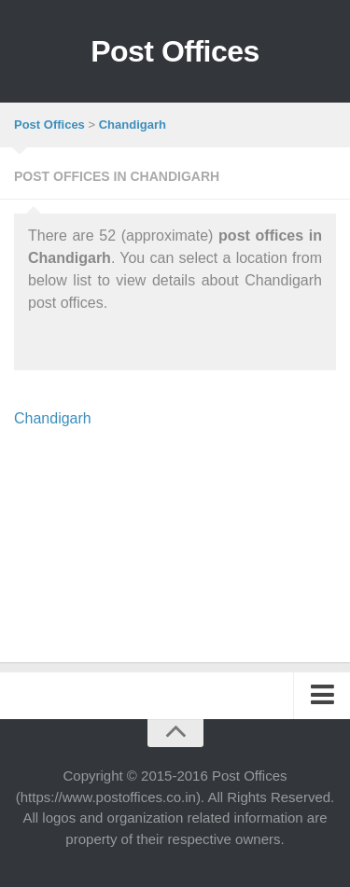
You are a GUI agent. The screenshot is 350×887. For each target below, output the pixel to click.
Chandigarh (52, 418)
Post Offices (175, 51)
